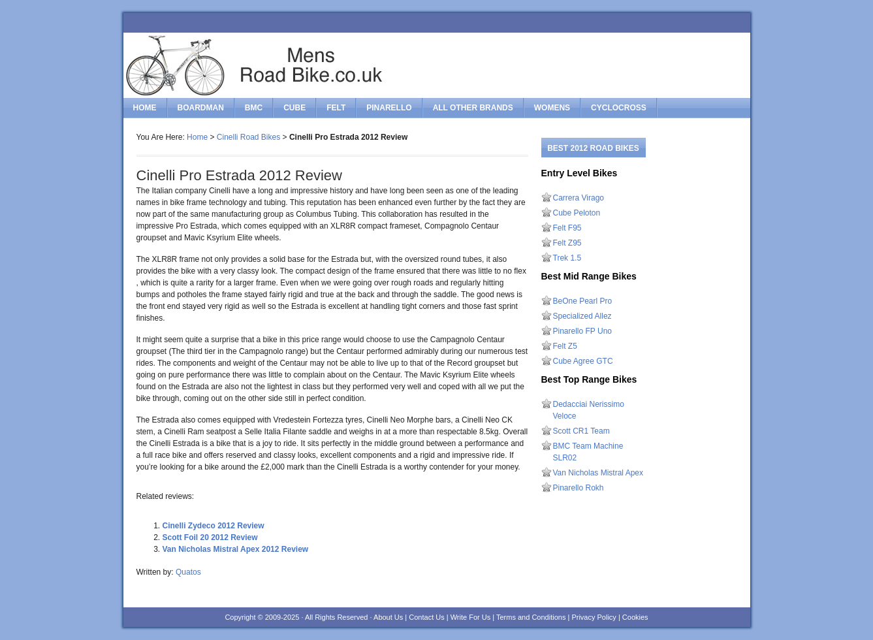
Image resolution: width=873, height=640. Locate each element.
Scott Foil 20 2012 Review (210, 537)
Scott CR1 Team (581, 431)
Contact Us (426, 617)
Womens (552, 107)
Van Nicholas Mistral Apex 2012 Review (236, 549)
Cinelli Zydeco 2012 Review (213, 525)
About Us (388, 617)
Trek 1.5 (567, 258)
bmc (253, 107)
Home (145, 107)
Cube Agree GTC (583, 361)
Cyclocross (618, 107)
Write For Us (471, 617)
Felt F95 (567, 227)
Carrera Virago (578, 197)
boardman (201, 107)
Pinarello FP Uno (582, 331)
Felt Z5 (565, 346)
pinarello (388, 107)
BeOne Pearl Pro (582, 301)
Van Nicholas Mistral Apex (598, 472)
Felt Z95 (567, 243)
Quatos (188, 572)
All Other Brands (473, 107)
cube (294, 107)
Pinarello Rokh (578, 487)
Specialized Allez (582, 316)
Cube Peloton (577, 212)
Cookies (635, 617)
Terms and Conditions (530, 617)
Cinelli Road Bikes (248, 137)
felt (335, 107)
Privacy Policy (593, 617)
